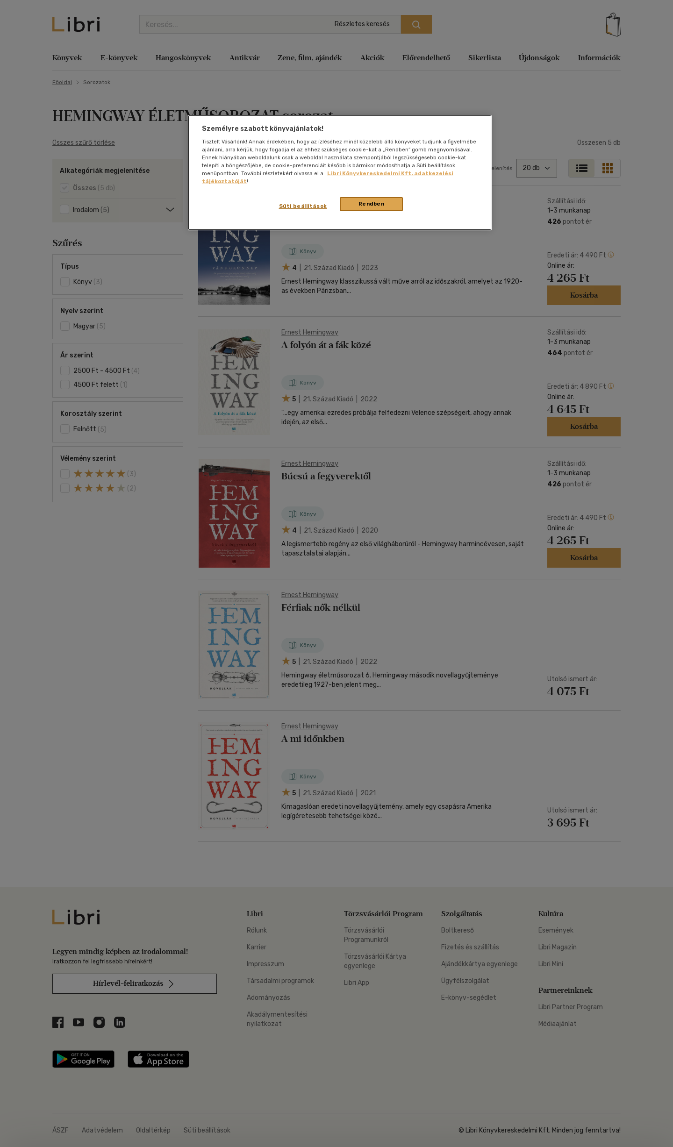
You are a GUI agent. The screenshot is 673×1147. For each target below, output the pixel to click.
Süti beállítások (303, 206)
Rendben (371, 203)
